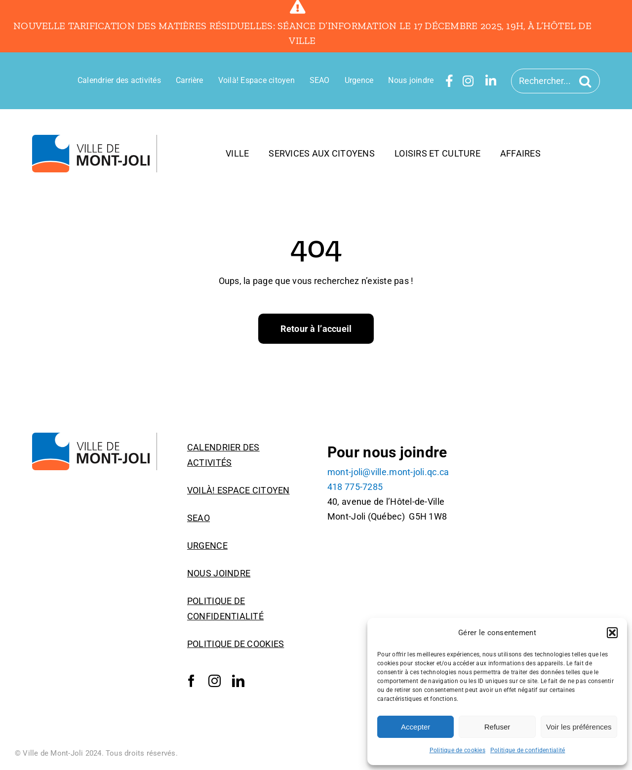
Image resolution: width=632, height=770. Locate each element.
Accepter (415, 727)
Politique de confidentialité (527, 750)
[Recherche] (587, 81)
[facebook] (191, 681)
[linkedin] (238, 681)
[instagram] (214, 681)
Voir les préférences (579, 727)
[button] (612, 633)
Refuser (497, 727)
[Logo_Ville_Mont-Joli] (94, 139)
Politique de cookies (457, 750)
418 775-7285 (355, 487)
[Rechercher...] (555, 81)
